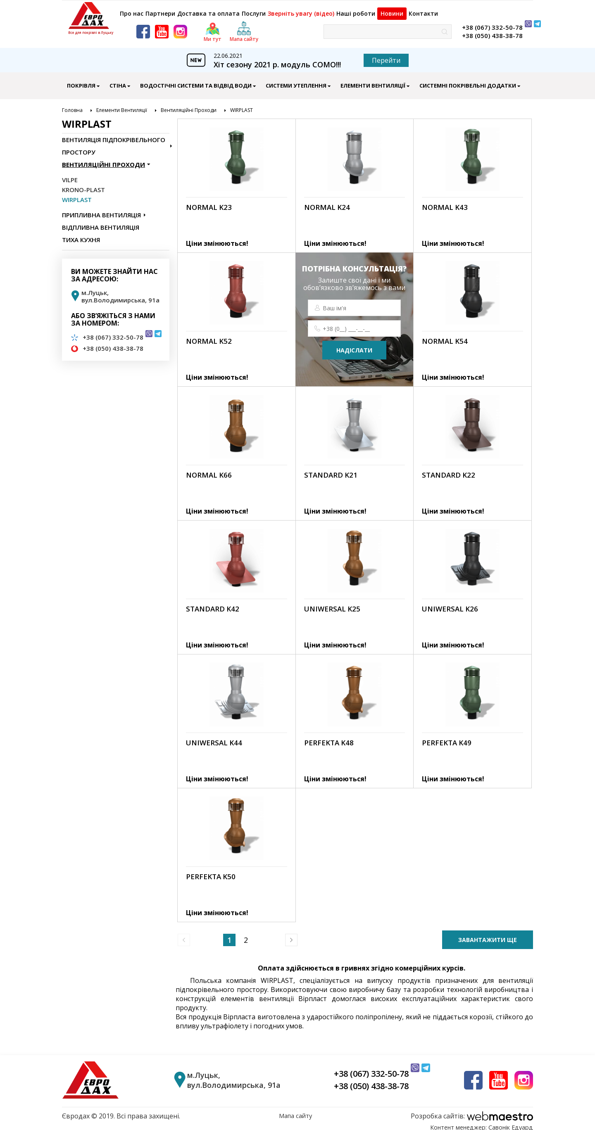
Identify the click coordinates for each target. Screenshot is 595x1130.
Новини (396, 9)
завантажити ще (487, 935)
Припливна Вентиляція (101, 210)
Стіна (117, 81)
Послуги (255, 9)
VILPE (70, 175)
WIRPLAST (241, 105)
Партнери (162, 9)
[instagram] (180, 27)
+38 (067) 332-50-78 (492, 23)
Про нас (130, 9)
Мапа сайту (295, 1111)
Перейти (386, 55)
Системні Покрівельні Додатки (467, 81)
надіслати (354, 346)
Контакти (431, 9)
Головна (72, 105)
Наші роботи (357, 9)
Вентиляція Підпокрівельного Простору (113, 141)
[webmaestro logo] (472, 1111)
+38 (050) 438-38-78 (492, 31)
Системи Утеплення (296, 81)
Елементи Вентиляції (372, 81)
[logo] (90, 15)
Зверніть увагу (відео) (303, 9)
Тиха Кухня (81, 235)
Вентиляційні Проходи (189, 105)
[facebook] (143, 27)
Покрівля (81, 81)
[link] (236, 181)
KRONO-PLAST (83, 185)
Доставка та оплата (209, 9)
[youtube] (162, 27)
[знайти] (445, 27)
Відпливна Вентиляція (100, 223)
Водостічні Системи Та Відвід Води (196, 81)
